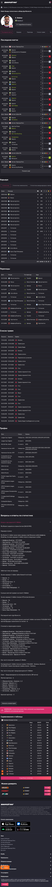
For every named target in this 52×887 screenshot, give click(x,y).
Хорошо (4, 884)
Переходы (30, 32)
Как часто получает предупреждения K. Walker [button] (17, 671)
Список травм (41, 32)
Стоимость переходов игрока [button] (11, 626)
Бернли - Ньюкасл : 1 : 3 (9, 685)
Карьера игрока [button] (6, 531)
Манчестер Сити (7, 559)
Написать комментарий (9, 703)
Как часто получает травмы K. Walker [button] (13, 660)
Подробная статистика (26, 778)
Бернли (4, 565)
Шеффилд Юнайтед (8, 540)
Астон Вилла (6, 555)
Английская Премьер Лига (8, 840)
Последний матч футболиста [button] (10, 615)
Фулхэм (8, 621)
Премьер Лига (20, 46)
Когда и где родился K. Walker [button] (11, 522)
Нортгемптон (6, 542)
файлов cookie (44, 881)
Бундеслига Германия (7, 844)
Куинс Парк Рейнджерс (9, 552)
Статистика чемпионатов (20, 185)
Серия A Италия (5, 838)
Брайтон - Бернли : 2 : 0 (9, 687)
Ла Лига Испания (5, 842)
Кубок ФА (18, 114)
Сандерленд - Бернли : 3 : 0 (11, 689)
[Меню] (1, 2)
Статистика (5, 185)
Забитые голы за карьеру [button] (9, 570)
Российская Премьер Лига (8, 848)
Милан (4, 561)
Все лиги (3, 850)
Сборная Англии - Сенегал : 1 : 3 (12, 681)
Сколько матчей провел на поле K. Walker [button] (15, 593)
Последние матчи (7, 32)
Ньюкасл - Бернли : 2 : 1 (9, 683)
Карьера (19, 32)
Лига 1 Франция (5, 846)
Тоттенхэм (5, 546)
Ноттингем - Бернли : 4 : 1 (10, 690)
